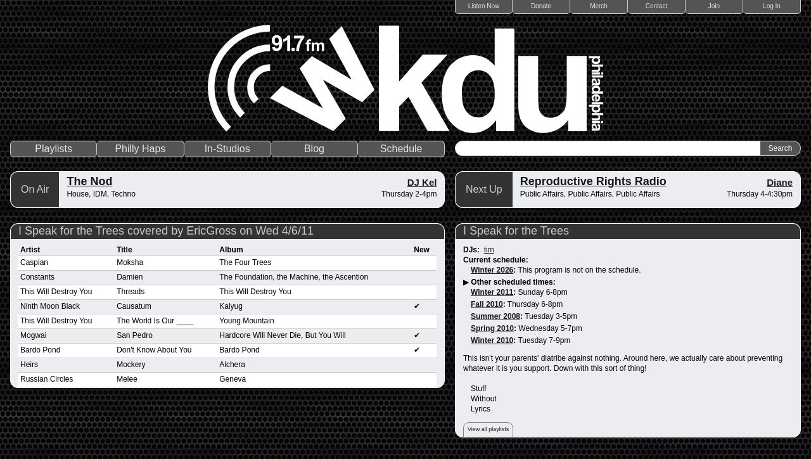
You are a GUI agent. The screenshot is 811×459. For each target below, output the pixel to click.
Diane (780, 182)
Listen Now (483, 6)
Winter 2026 (492, 270)
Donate (541, 6)
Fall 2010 (487, 304)
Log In (772, 6)
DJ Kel (422, 182)
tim (489, 249)
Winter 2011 (492, 292)
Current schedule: (495, 259)
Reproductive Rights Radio (593, 181)
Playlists (53, 148)
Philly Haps (140, 148)
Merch (599, 6)
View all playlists (488, 429)
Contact (656, 6)
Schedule (401, 148)
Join (714, 6)
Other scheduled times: (513, 282)
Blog (314, 148)
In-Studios (227, 148)
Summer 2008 (495, 316)
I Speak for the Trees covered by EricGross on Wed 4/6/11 (166, 230)
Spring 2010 (492, 328)
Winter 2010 (492, 340)
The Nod (89, 181)
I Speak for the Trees (516, 230)
